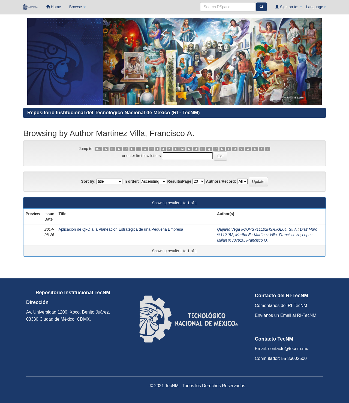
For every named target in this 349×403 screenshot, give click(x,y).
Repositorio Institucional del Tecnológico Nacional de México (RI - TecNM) (113, 112)
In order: (131, 181)
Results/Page (179, 181)
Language (316, 7)
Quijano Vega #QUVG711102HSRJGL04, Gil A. (257, 229)
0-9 (98, 149)
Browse (77, 7)
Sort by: (88, 181)
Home (53, 6)
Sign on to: (288, 6)
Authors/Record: (221, 181)
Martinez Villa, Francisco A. (277, 235)
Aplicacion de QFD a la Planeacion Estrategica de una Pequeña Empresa (121, 229)
